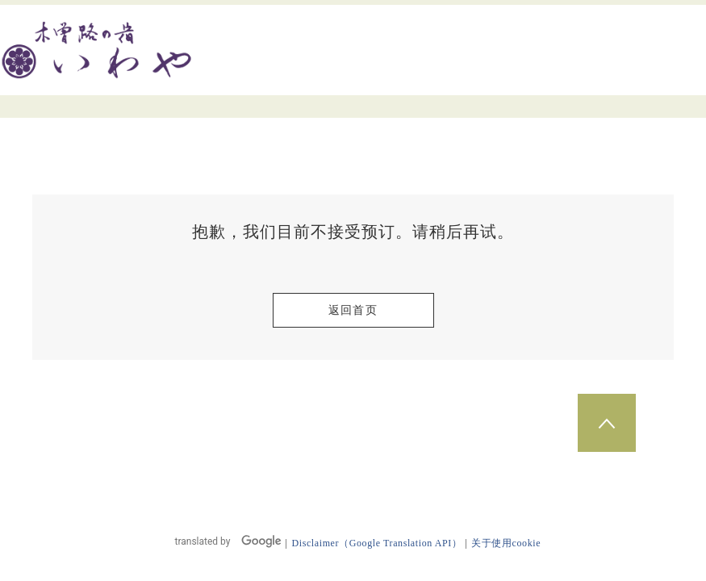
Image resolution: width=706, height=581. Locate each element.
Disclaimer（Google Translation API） (376, 543)
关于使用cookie (506, 543)
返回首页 (353, 310)
